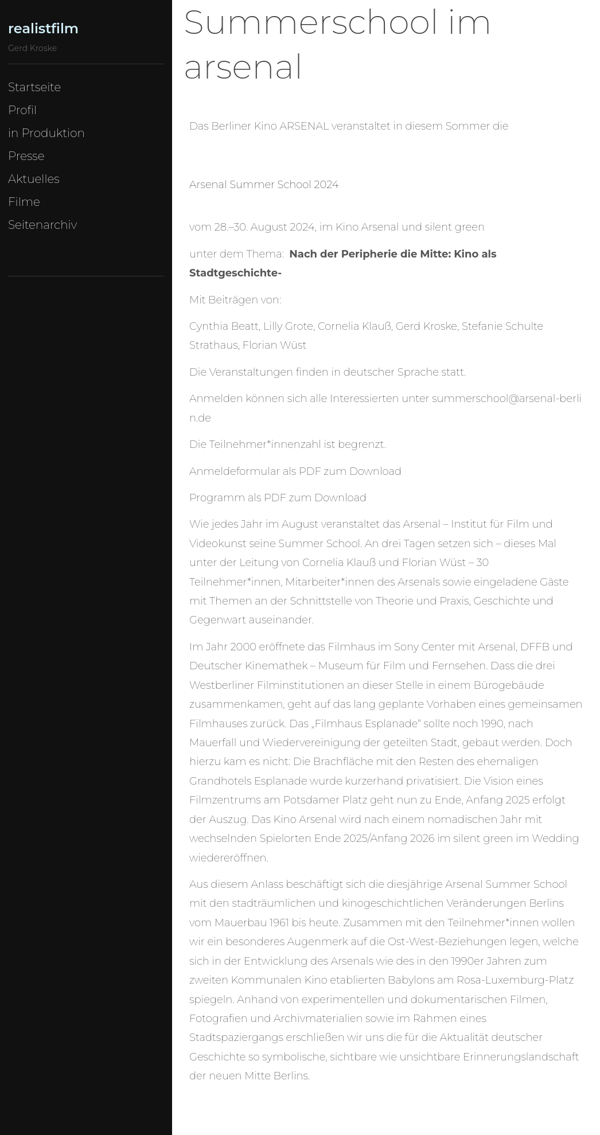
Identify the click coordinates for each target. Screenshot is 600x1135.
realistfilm (43, 28)
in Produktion (46, 133)
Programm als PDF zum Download (278, 498)
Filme (24, 202)
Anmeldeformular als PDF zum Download (295, 471)
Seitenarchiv (42, 225)
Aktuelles (34, 179)
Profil (22, 110)
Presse (26, 156)
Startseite (34, 87)
